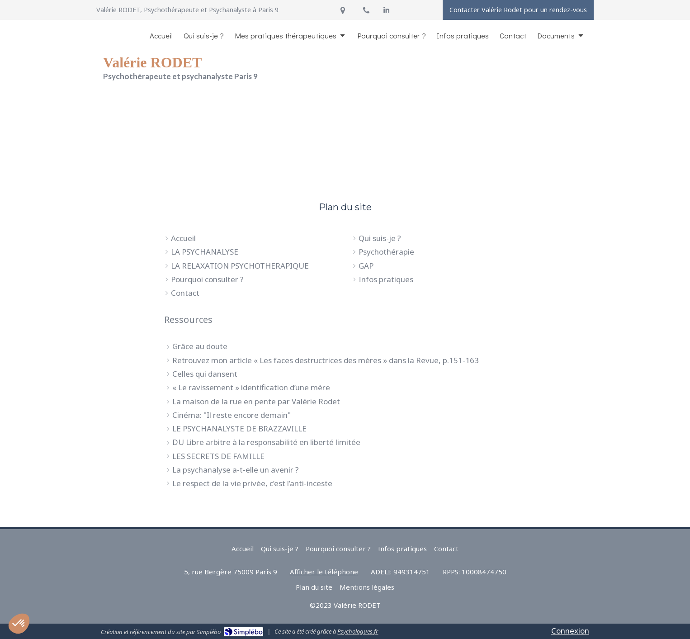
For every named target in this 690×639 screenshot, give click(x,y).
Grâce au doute (199, 346)
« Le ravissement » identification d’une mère (251, 387)
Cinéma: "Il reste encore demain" (231, 415)
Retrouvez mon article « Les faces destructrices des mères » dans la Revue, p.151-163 (325, 360)
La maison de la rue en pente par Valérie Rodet (256, 401)
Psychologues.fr (357, 631)
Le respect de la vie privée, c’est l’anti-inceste (252, 483)
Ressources (188, 319)
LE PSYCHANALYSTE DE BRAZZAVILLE (239, 428)
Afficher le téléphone (324, 571)
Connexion (570, 630)
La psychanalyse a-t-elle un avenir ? (235, 469)
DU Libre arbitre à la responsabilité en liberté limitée (266, 442)
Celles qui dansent (204, 374)
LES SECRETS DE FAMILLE (218, 456)
